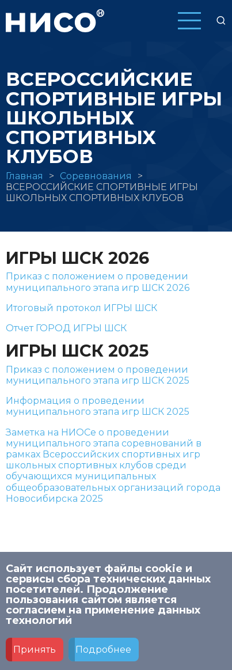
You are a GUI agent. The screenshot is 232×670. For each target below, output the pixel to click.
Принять (34, 656)
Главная (24, 176)
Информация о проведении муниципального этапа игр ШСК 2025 (97, 406)
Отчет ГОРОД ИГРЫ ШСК (66, 328)
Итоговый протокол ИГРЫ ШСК (81, 307)
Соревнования (96, 176)
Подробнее (103, 656)
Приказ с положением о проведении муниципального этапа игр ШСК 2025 (97, 375)
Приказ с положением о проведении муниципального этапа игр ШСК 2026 (97, 282)
